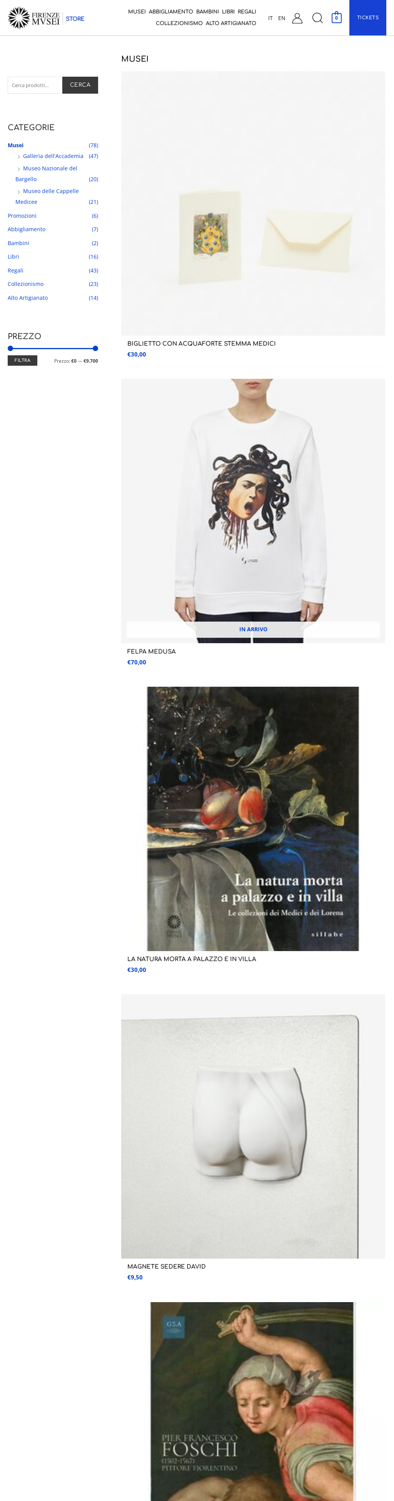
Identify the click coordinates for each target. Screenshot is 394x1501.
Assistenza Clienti (320, 1273)
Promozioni (22, 217)
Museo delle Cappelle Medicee (138, 1273)
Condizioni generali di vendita (334, 1337)
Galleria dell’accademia (32, 1273)
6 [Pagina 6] (205, 805)
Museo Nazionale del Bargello (138, 1290)
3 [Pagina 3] (159, 805)
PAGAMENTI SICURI (321, 953)
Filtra (22, 362)
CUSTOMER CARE (197, 955)
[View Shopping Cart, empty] (336, 17)
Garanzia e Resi (316, 1370)
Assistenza (321, 1250)
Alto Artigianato (28, 299)
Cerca (80, 86)
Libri (13, 258)
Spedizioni (311, 1353)
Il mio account (317, 1305)
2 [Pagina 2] (143, 805)
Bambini (18, 244)
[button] (317, 18)
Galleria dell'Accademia (53, 157)
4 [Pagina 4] (174, 805)
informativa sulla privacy (227, 872)
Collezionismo (25, 285)
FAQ (303, 1386)
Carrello (309, 1321)
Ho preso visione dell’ (195, 875)
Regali (15, 272)
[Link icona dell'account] (297, 18)
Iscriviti (353, 849)
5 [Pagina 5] (190, 805)
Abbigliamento (26, 230)
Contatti (309, 1289)
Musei (15, 146)
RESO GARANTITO (72, 955)
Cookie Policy (315, 1418)
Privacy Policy (315, 1402)
